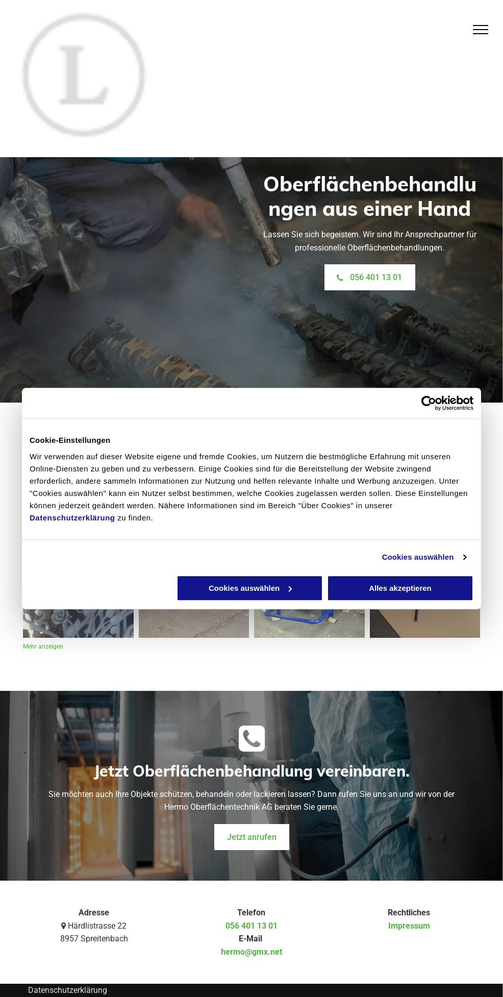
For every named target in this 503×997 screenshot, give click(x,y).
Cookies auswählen (418, 557)
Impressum (409, 926)
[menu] (480, 29)
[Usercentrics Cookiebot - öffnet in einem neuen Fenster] (428, 403)
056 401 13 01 (251, 926)
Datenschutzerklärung (72, 517)
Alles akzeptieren (400, 588)
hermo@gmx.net (251, 952)
